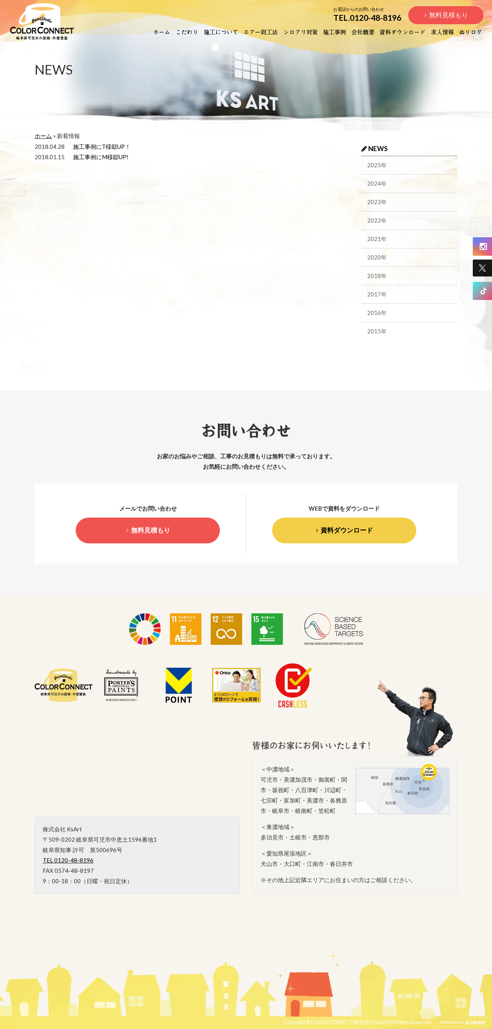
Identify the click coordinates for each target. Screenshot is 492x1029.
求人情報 (442, 31)
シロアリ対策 (300, 31)
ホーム (161, 31)
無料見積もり (448, 15)
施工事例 (334, 31)
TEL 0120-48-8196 (68, 860)
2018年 (377, 275)
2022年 (377, 220)
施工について (221, 31)
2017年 (377, 294)
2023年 (377, 201)
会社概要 (362, 31)
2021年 (377, 238)
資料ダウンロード (402, 31)
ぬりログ (470, 31)
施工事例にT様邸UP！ (102, 146)
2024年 (377, 183)
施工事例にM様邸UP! (100, 156)
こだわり (186, 31)
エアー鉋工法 (260, 31)
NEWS (374, 149)
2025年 (377, 165)
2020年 (377, 257)
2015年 (377, 331)
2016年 (377, 312)
